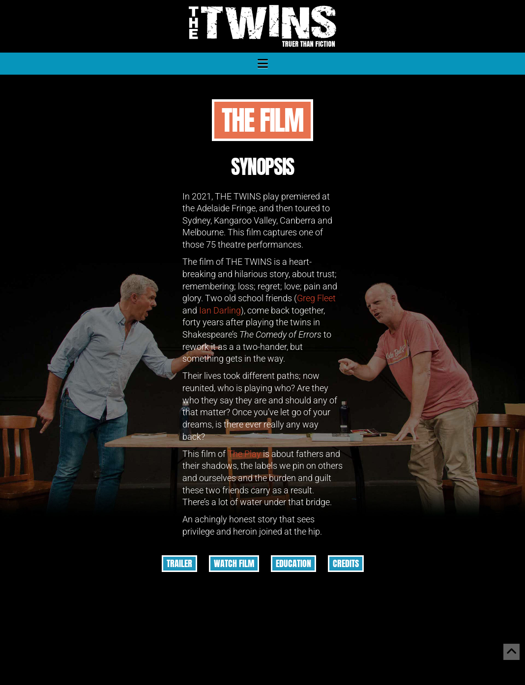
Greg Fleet (316, 298)
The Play (244, 454)
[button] (262, 63)
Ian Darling (220, 310)
